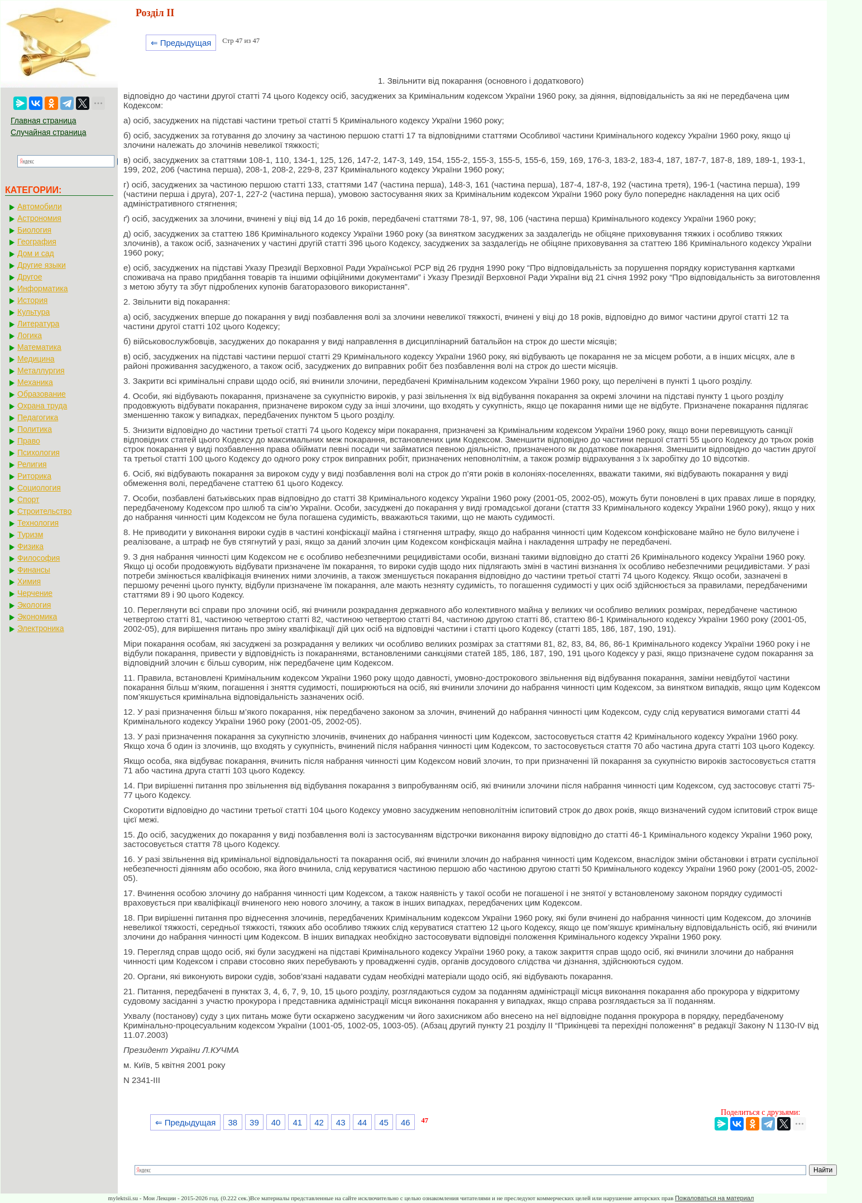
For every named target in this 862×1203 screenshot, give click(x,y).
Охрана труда (42, 405)
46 (405, 1122)
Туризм (30, 534)
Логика (29, 335)
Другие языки (41, 265)
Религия (32, 464)
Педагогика (37, 417)
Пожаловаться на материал (714, 1198)
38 (232, 1122)
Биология (34, 229)
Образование (41, 393)
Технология (38, 522)
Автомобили (39, 206)
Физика (30, 546)
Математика (39, 347)
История (32, 300)
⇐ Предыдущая (181, 42)
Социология (39, 487)
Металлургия (41, 370)
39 (254, 1122)
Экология (34, 604)
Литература (38, 323)
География (36, 241)
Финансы (33, 569)
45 (384, 1122)
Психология (38, 452)
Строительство (44, 511)
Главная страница (43, 120)
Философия (38, 558)
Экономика (37, 616)
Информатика (42, 288)
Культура (33, 311)
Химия (29, 581)
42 (319, 1122)
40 (276, 1122)
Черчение (34, 593)
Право (28, 440)
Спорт (28, 499)
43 (341, 1122)
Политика (34, 429)
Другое (29, 276)
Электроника (40, 628)
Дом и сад (35, 253)
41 (297, 1122)
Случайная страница (49, 132)
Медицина (36, 358)
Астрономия (39, 218)
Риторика (34, 475)
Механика (35, 382)
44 (362, 1122)
